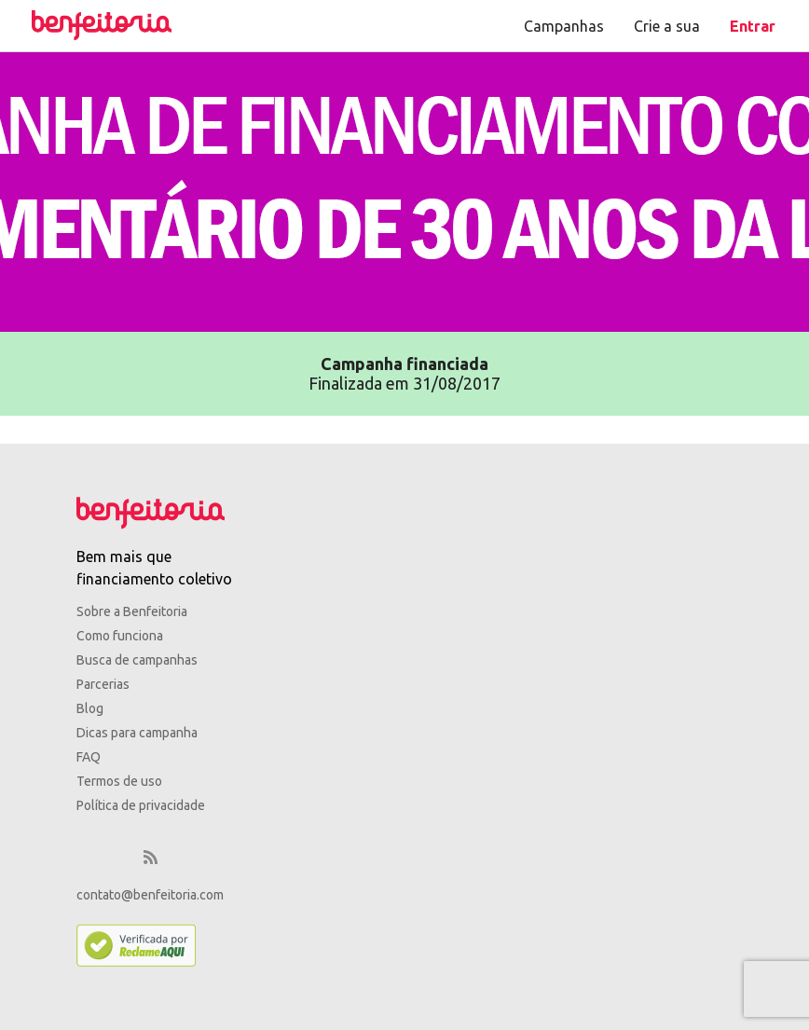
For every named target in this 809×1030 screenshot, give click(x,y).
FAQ (88, 756)
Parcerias (103, 684)
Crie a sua (667, 26)
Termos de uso (119, 781)
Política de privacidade (140, 805)
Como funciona (119, 635)
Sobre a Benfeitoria (131, 611)
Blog (89, 708)
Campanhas (564, 26)
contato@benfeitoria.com (150, 894)
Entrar (752, 26)
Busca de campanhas (137, 659)
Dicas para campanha (137, 732)
